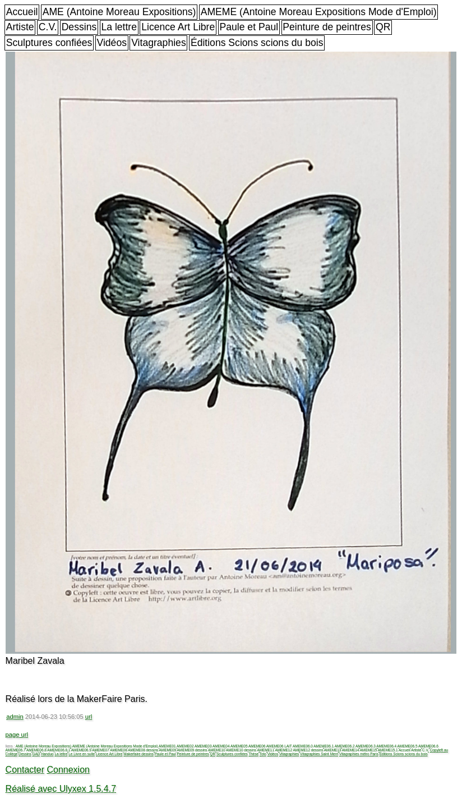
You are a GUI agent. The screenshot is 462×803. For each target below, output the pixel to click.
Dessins (79, 27)
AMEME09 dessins (192, 750)
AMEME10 (216, 750)
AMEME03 (203, 746)
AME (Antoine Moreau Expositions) (119, 11)
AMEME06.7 (16, 750)
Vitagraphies (158, 42)
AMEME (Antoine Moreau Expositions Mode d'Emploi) (319, 11)
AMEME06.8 (36, 750)
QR (383, 27)
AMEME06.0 (303, 746)
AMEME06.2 (345, 746)
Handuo (47, 754)
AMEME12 (283, 750)
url (88, 716)
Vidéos (112, 42)
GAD (36, 754)
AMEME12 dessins (308, 750)
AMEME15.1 (388, 750)
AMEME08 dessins (143, 750)
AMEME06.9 (81, 750)
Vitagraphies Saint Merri (319, 754)
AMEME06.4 (386, 746)
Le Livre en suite (81, 754)
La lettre (119, 27)
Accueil (22, 11)
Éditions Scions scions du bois (257, 42)
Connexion (68, 769)
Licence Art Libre (178, 27)
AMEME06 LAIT (279, 746)
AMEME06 (257, 746)
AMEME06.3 (365, 746)
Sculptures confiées (49, 42)
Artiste (20, 27)
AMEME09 (168, 750)
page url (17, 734)
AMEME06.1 (323, 746)
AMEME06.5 (408, 746)
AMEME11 (265, 750)
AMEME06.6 (428, 746)
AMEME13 (332, 750)
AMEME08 (118, 750)
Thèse (253, 754)
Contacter (25, 769)
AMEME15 (368, 750)
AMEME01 (167, 746)
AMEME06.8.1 (58, 750)
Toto (263, 754)
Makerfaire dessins (138, 754)
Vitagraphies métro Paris (358, 754)
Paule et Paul (248, 27)
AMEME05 (239, 746)
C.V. (48, 27)
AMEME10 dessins (241, 750)
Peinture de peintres (327, 27)
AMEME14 (350, 750)
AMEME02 (185, 746)
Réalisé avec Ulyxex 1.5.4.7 (61, 788)
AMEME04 (221, 746)
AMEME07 (100, 750)
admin (14, 716)
